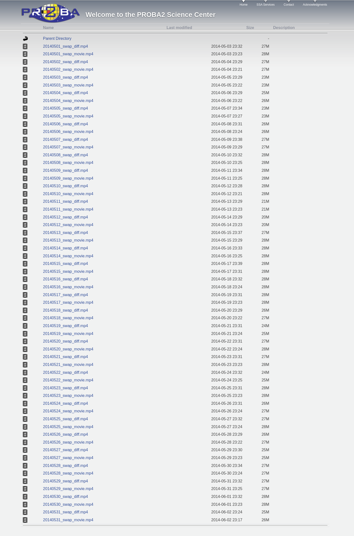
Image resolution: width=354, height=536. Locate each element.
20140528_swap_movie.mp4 (68, 473)
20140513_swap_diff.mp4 (65, 233)
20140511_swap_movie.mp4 (68, 209)
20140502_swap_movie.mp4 (68, 69)
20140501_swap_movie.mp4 (68, 54)
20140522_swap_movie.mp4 (68, 380)
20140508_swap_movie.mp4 (68, 162)
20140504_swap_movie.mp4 (68, 101)
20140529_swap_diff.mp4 (65, 481)
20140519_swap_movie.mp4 (68, 334)
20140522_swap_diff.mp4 (65, 372)
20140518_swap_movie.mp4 (68, 318)
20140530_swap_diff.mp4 (65, 496)
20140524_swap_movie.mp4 (68, 411)
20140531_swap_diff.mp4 (65, 512)
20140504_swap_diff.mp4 (65, 93)
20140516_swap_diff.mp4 (65, 279)
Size (250, 28)
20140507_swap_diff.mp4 (65, 139)
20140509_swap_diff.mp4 (65, 170)
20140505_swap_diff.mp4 (65, 108)
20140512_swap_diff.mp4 (65, 217)
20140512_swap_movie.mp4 (68, 225)
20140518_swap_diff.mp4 (65, 310)
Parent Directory (57, 38)
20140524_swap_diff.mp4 (65, 403)
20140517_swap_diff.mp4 (65, 295)
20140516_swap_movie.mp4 (68, 287)
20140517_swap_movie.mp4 (68, 302)
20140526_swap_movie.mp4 (68, 442)
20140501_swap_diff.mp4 (65, 46)
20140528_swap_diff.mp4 (65, 466)
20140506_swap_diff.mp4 (65, 124)
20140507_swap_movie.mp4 (68, 147)
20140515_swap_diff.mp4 (65, 263)
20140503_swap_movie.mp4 (68, 85)
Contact (289, 4)
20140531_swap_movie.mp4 (68, 520)
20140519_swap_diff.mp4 (65, 326)
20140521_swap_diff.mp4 (65, 357)
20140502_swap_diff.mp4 (65, 62)
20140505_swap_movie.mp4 (68, 116)
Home (244, 4)
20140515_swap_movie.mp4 (68, 271)
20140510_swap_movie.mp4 (68, 194)
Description (284, 28)
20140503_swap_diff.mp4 (65, 77)
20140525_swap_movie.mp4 (68, 427)
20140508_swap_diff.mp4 (65, 155)
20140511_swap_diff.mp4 (65, 201)
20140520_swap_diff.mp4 (65, 341)
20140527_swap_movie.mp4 (68, 458)
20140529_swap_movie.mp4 (68, 489)
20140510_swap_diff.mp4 (65, 186)
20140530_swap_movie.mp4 (68, 504)
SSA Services (266, 4)
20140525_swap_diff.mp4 (65, 419)
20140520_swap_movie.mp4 (68, 349)
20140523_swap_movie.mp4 (68, 395)
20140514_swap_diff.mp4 (65, 248)
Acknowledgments (315, 4)
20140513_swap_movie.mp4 (68, 240)
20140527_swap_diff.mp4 (65, 450)
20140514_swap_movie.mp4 (68, 256)
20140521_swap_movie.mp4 (68, 364)
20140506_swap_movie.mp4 (68, 132)
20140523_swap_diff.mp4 (65, 388)
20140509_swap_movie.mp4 (68, 178)
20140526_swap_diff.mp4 (65, 434)
